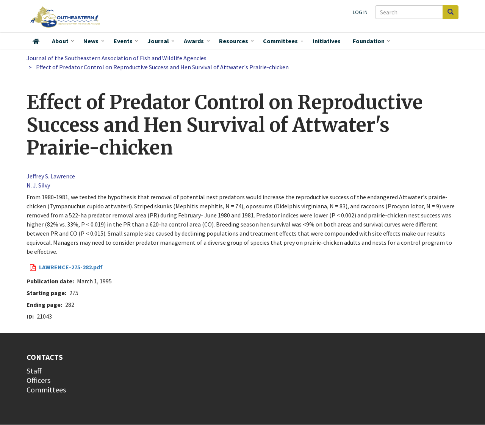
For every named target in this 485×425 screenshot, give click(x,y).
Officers (38, 380)
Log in (360, 12)
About (60, 41)
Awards (194, 41)
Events (123, 41)
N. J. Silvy (38, 185)
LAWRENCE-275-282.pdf (71, 267)
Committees (280, 41)
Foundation (369, 41)
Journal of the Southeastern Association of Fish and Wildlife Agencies (117, 58)
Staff (34, 370)
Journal (158, 41)
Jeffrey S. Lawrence (51, 176)
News (91, 41)
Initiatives (327, 41)
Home (36, 41)
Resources (233, 41)
